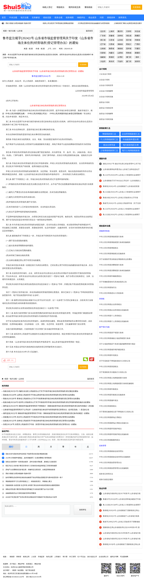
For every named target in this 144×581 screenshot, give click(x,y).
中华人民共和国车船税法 (108, 389)
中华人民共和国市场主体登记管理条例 (66, 114)
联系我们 (29, 564)
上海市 (111, 31)
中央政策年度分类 (131, 139)
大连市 (102, 61)
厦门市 (128, 61)
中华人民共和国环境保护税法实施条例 (113, 434)
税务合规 (58, 17)
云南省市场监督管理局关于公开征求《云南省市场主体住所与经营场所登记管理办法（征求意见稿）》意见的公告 (46, 410)
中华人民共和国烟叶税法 (108, 400)
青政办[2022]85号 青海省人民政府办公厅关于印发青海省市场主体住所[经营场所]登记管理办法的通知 (41, 399)
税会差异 (92, 17)
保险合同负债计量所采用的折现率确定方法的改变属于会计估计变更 (30, 489)
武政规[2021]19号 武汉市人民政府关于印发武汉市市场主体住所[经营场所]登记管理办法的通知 (39, 417)
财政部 (12, 557)
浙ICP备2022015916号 (33, 577)
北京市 (102, 31)
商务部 (18, 557)
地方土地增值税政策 (131, 150)
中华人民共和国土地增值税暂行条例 (113, 378)
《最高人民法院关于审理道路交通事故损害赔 (58, 23)
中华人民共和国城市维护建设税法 (112, 350)
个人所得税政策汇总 (109, 139)
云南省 (102, 48)
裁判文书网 (114, 557)
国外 (137, 57)
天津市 (128, 31)
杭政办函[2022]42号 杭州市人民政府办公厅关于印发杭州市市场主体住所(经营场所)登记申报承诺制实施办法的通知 (46, 402)
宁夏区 (137, 48)
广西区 (137, 44)
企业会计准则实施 (106, 97)
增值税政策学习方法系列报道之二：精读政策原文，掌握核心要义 (29, 481)
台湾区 (120, 57)
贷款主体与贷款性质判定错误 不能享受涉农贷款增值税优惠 (27, 454)
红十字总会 (82, 557)
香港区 (111, 57)
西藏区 (137, 36)
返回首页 (89, 31)
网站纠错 (37, 564)
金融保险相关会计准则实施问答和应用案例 (21, 493)
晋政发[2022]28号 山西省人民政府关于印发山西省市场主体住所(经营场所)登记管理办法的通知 (39, 395)
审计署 (65, 557)
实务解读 (36, 17)
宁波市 (120, 61)
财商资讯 (122, 17)
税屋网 (5, 564)
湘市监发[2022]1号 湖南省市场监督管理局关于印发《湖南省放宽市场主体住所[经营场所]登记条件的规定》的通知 (46, 413)
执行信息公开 (92, 557)
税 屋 (31, 49)
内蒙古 (111, 53)
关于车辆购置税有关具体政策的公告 (113, 282)
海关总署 (49, 557)
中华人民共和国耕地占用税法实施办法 (113, 423)
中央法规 (13, 17)
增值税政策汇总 (109, 134)
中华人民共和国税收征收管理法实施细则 (114, 457)
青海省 (128, 53)
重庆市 (120, 31)
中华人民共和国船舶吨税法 (109, 440)
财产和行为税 (104, 327)
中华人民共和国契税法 (107, 406)
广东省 (102, 36)
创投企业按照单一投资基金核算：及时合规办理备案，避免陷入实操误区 (31, 462)
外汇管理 (72, 557)
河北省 (137, 31)
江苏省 (111, 40)
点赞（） (10, 360)
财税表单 (111, 17)
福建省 (102, 57)
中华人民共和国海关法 (107, 287)
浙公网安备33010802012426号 (13, 577)
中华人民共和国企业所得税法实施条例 (113, 310)
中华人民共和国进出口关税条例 (111, 293)
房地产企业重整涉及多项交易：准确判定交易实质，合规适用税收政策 (30, 469)
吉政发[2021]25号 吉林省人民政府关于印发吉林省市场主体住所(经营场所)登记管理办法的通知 (39, 421)
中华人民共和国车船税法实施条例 (112, 395)
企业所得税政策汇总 (131, 134)
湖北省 (128, 36)
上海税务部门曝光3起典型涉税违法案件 (128, 23)
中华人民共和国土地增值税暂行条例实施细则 (116, 383)
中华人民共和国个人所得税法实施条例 (113, 321)
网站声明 (21, 564)
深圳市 (137, 61)
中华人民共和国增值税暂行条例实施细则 (114, 242)
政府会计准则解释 (106, 114)
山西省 (120, 53)
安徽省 (111, 36)
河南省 (137, 40)
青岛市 (111, 61)
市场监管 (41, 557)
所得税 (101, 299)
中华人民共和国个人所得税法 (110, 316)
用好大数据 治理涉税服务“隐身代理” (18, 23)
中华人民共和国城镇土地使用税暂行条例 (114, 338)
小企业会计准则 (105, 74)
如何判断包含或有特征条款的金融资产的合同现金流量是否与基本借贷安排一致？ (34, 477)
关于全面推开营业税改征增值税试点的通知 (115, 259)
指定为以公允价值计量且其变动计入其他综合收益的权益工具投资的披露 (31, 466)
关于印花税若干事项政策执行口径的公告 (114, 361)
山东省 (19, 31)
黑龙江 (128, 44)
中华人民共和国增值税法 (108, 248)
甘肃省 (102, 53)
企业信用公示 (103, 557)
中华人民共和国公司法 (37, 114)
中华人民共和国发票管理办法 (110, 462)
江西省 (111, 44)
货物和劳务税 (104, 231)
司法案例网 (124, 557)
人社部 (33, 557)
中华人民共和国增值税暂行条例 (111, 237)
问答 (102, 17)
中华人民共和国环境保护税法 (110, 429)
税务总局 (26, 557)
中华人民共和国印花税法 (108, 355)
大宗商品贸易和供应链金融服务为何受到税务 (94, 23)
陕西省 (111, 48)
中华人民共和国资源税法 (108, 366)
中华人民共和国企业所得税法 (110, 304)
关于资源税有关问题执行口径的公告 (113, 372)
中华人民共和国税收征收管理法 (111, 451)
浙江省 (102, 40)
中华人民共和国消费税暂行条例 (111, 265)
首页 (4, 17)
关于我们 (13, 564)
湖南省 (120, 44)
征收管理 (102, 446)
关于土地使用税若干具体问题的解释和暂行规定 (117, 344)
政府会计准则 (104, 102)
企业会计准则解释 (106, 91)
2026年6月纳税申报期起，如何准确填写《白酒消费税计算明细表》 (29, 458)
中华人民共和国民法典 (15, 114)
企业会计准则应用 (106, 85)
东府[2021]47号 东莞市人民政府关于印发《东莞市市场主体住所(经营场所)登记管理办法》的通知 (39, 424)
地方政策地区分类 (131, 145)
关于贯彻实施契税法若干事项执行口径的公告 (116, 412)
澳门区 (128, 57)
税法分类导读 (109, 145)
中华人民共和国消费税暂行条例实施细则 (114, 270)
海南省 (120, 48)
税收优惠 (47, 17)
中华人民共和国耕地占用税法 (110, 417)
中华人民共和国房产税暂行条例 (111, 333)
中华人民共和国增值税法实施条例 (112, 254)
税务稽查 (70, 17)
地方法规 (24, 17)
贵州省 (128, 48)
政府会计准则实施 (106, 119)
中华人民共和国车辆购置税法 (110, 276)
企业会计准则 (104, 80)
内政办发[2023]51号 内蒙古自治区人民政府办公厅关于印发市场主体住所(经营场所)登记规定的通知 (40, 391)
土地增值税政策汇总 (109, 150)
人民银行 (57, 557)
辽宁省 (102, 44)
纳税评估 (81, 17)
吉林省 (120, 36)
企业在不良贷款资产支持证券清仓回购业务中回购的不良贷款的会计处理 (31, 497)
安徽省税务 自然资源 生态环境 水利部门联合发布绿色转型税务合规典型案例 (33, 485)
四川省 (128, 40)
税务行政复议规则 (106, 479)
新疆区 (137, 53)
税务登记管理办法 (106, 474)
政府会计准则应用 (106, 108)
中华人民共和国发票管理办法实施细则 (113, 468)
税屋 (5, 31)
